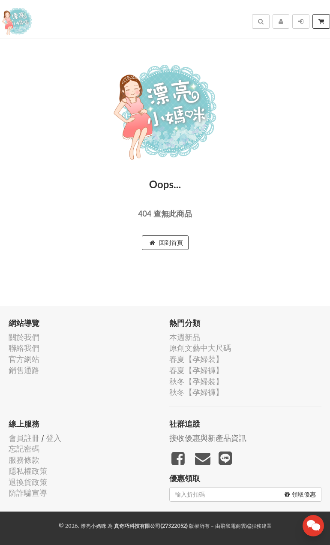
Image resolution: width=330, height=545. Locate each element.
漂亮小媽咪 (93, 526)
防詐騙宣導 (28, 493)
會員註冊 (24, 438)
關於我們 (24, 337)
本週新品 (184, 337)
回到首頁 (166, 243)
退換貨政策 (28, 482)
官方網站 (24, 359)
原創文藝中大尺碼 (200, 348)
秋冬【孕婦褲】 (196, 392)
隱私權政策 (28, 471)
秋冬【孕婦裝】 (196, 381)
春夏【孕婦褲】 (196, 370)
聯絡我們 (24, 348)
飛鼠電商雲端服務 (240, 526)
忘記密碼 (24, 449)
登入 (53, 438)
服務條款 (24, 460)
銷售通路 (24, 370)
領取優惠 (300, 494)
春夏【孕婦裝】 (196, 359)
